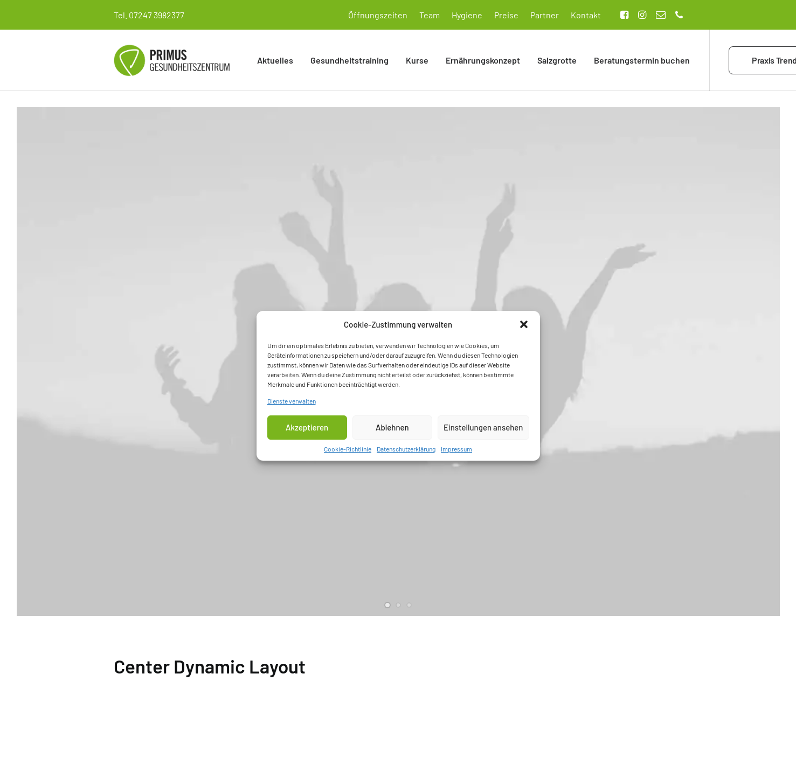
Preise (506, 15)
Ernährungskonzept (483, 60)
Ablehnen (392, 430)
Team (429, 15)
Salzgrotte (557, 60)
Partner (544, 15)
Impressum (456, 451)
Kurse (417, 60)
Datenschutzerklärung (406, 451)
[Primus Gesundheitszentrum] (172, 60)
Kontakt (586, 15)
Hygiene (467, 15)
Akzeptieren (307, 430)
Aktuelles (275, 60)
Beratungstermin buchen (642, 60)
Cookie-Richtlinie (347, 451)
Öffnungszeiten (377, 15)
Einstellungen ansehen (483, 430)
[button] (523, 326)
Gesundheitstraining (349, 60)
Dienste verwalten (291, 403)
